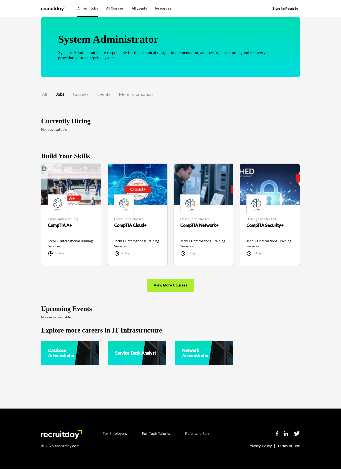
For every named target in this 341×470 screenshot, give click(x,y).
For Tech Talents (156, 435)
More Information (136, 94)
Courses (81, 94)
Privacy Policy (260, 447)
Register (292, 9)
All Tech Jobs (87, 8)
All (44, 94)
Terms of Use (288, 447)
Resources (163, 8)
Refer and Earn (197, 435)
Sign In (278, 9)
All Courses (115, 8)
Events (103, 94)
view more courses (170, 286)
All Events (139, 8)
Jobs (60, 94)
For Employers (115, 435)
